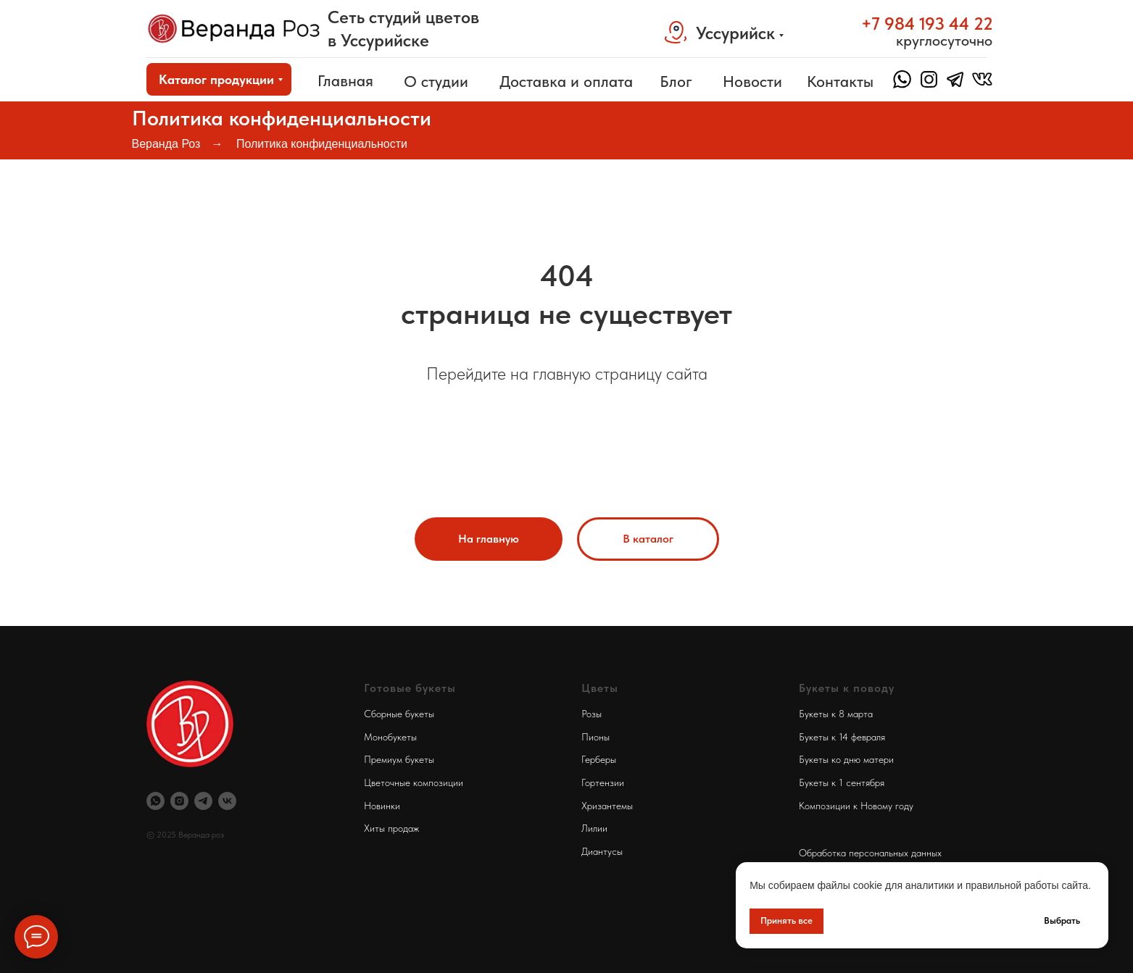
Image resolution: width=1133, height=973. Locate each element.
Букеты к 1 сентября (841, 782)
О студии (436, 81)
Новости (752, 81)
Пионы (595, 737)
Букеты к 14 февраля (842, 737)
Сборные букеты (399, 713)
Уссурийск (735, 32)
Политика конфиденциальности (321, 144)
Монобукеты (390, 737)
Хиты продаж (391, 828)
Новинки (382, 805)
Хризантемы (607, 805)
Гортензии (602, 782)
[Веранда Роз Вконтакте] (227, 801)
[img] (234, 28)
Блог (676, 81)
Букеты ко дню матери (846, 759)
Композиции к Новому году (856, 805)
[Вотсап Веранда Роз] (155, 801)
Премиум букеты (399, 759)
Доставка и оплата (566, 81)
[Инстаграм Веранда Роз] (179, 801)
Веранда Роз (166, 144)
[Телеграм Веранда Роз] (203, 801)
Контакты (840, 81)
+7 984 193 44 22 (927, 23)
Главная (345, 80)
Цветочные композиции (413, 782)
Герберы (598, 759)
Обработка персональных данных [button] (870, 853)
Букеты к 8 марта (836, 713)
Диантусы (602, 851)
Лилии (594, 828)
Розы (591, 713)
